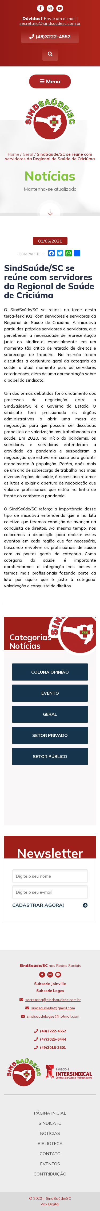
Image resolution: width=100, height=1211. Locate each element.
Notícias (50, 1133)
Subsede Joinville (50, 984)
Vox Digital (50, 1204)
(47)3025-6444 (50, 1039)
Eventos (50, 1163)
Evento (50, 693)
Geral (50, 714)
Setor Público (50, 756)
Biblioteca (50, 1143)
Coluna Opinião (50, 672)
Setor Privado (50, 735)
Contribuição (50, 1173)
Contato (50, 1153)
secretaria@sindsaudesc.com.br (50, 23)
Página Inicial (50, 1113)
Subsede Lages (50, 991)
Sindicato (50, 1123)
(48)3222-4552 (50, 36)
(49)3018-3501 (50, 1047)
